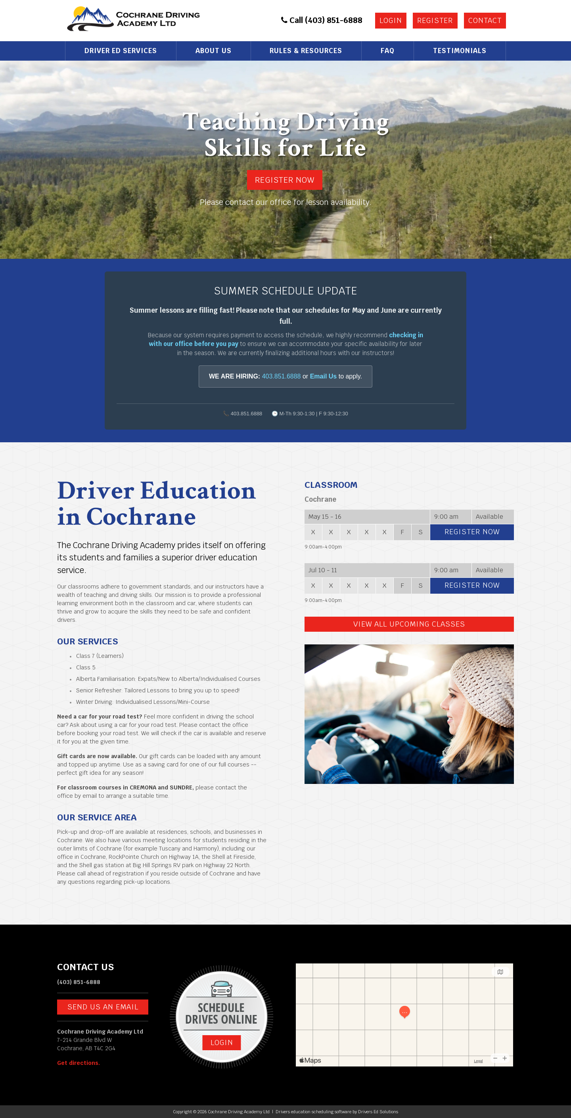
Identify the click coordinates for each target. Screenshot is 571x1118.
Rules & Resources (306, 50)
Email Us (323, 376)
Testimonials (460, 50)
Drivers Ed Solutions (378, 1111)
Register (435, 20)
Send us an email (102, 1006)
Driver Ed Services (120, 50)
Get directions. (78, 1062)
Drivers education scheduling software (313, 1111)
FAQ (388, 50)
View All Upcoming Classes (409, 624)
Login (390, 20)
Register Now (284, 180)
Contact (485, 20)
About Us (213, 50)
